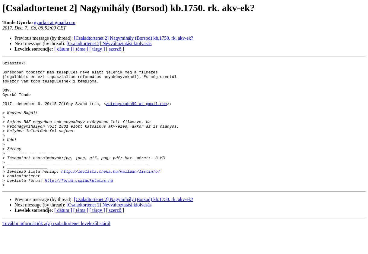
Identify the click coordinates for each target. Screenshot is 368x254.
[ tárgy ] (97, 48)
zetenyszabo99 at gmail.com (136, 112)
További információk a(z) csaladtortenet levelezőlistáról (56, 248)
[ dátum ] (63, 48)
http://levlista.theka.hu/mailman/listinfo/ (110, 194)
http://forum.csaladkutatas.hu (79, 204)
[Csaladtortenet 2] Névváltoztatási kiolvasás (108, 43)
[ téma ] (80, 48)
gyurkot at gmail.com (54, 22)
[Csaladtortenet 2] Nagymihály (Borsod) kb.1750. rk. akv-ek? (133, 38)
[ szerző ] (115, 48)
